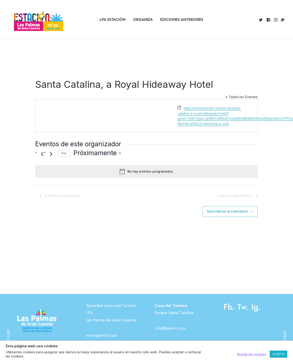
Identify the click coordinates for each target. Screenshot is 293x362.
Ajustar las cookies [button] (251, 354)
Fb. (228, 307)
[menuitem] (112, 19)
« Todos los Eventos (241, 97)
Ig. (256, 307)
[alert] (146, 171)
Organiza (143, 19)
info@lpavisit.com (170, 328)
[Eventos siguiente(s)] (51, 154)
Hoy (63, 153)
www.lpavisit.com (101, 335)
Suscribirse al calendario (227, 211)
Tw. (243, 307)
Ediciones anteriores (181, 19)
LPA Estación (112, 19)
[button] (261, 19)
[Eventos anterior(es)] (42, 154)
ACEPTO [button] (278, 354)
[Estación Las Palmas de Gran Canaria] (35, 19)
